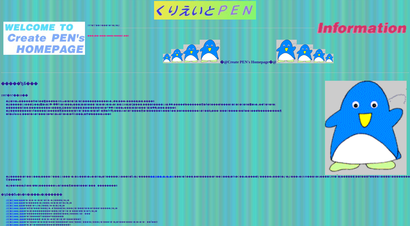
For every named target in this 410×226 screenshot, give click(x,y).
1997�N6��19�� (15, 222)
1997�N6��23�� (15, 214)
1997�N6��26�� (15, 211)
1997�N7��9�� (14, 200)
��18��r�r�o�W (162, 176)
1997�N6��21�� (15, 219)
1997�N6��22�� (15, 216)
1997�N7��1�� (14, 206)
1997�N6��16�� (15, 225)
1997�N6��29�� (15, 208)
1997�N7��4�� (14, 203)
